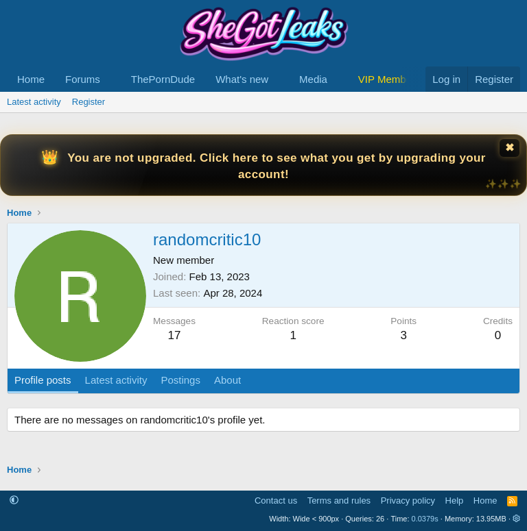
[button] (111, 79)
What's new (241, 79)
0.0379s (425, 519)
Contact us (276, 500)
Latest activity (34, 102)
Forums (82, 79)
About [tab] (227, 380)
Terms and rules (339, 500)
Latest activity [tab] (116, 380)
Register (88, 102)
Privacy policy (408, 500)
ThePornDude (163, 79)
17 (174, 335)
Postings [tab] (180, 380)
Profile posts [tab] (42, 380)
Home (31, 79)
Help (454, 500)
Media (313, 79)
